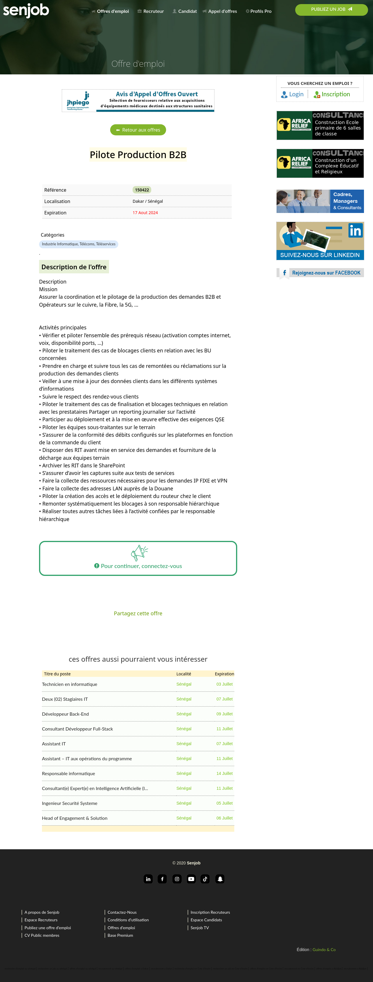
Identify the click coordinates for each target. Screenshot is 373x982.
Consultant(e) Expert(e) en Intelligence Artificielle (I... (95, 788)
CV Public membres (41, 935)
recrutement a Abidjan (355, 968)
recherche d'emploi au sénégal (20, 968)
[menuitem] (112, 10)
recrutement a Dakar (161, 968)
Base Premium (120, 935)
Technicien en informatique (69, 684)
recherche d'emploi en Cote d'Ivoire (193, 968)
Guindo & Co (324, 949)
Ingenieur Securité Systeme (69, 803)
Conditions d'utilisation (128, 919)
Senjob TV (200, 927)
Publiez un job (331, 9)
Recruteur (151, 11)
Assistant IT (54, 743)
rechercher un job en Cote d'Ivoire (230, 968)
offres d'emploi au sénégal (83, 968)
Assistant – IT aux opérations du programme (87, 758)
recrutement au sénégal (110, 968)
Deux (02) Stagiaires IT (65, 699)
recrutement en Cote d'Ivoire (299, 968)
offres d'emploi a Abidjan (328, 968)
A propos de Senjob (41, 912)
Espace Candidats (206, 919)
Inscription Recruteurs (210, 912)
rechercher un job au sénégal (52, 968)
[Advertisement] (320, 335)
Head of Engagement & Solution (75, 818)
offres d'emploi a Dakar (137, 968)
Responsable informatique (68, 773)
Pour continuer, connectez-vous (138, 558)
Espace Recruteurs (40, 919)
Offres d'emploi (121, 927)
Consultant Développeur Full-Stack (77, 728)
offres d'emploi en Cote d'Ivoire (266, 968)
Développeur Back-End (65, 714)
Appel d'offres (220, 11)
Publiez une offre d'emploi (47, 927)
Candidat (185, 11)
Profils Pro (259, 11)
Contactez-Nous (122, 912)
